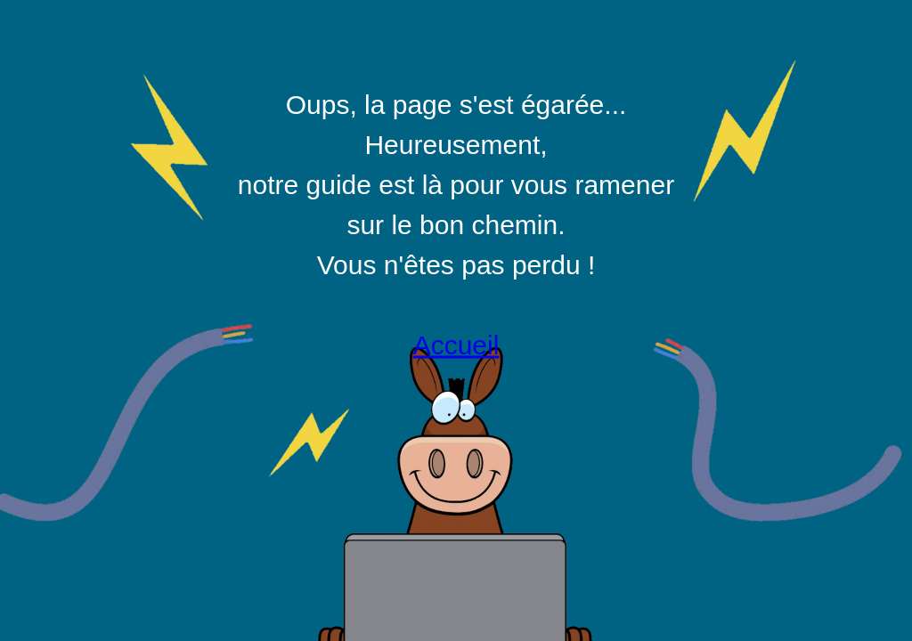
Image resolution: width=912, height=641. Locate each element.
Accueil (456, 345)
